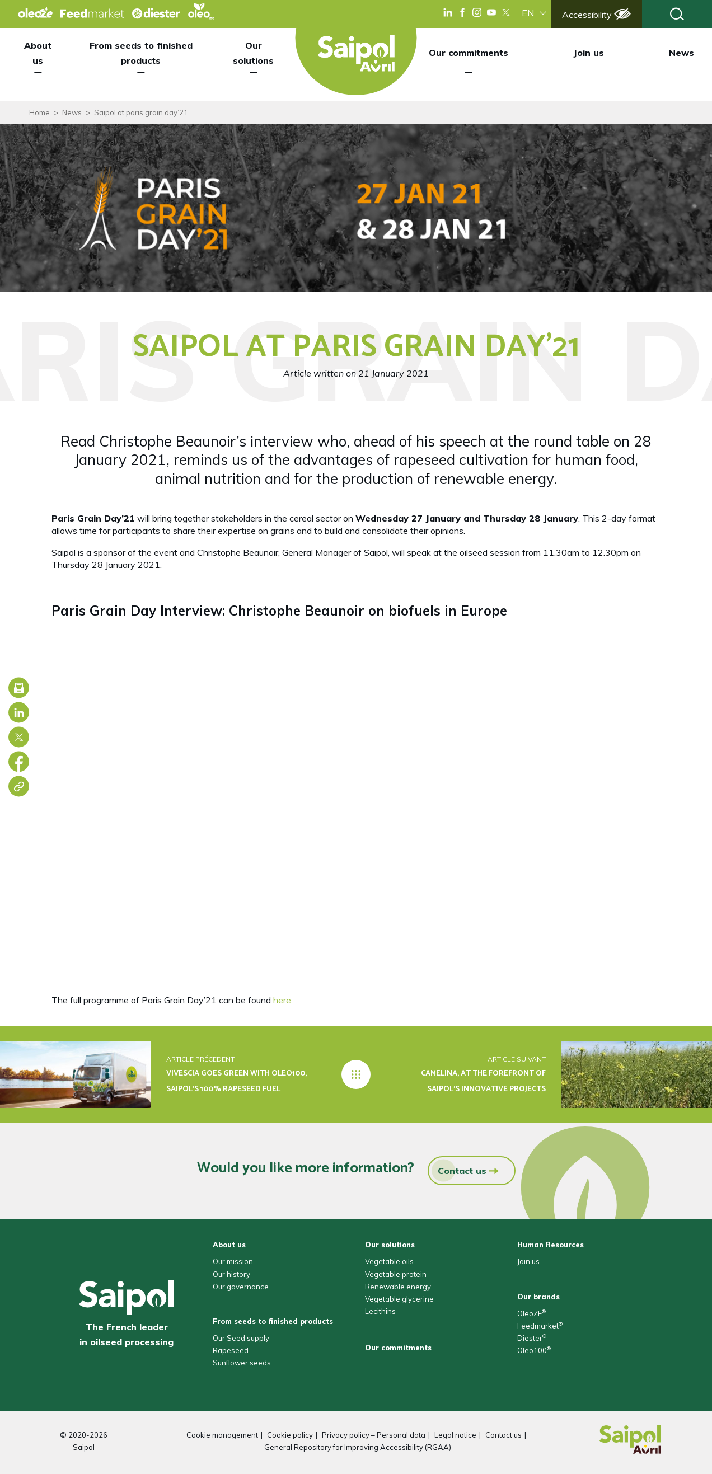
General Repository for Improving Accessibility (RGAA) (357, 1447)
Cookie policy (290, 1434)
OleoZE (531, 1313)
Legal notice (455, 1434)
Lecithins (380, 1311)
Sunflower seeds (242, 1362)
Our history (231, 1274)
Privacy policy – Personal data (373, 1434)
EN (528, 12)
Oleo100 (534, 1350)
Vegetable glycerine (399, 1298)
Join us (588, 52)
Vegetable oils (389, 1261)
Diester (531, 1338)
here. (283, 1000)
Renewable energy (398, 1286)
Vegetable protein (396, 1274)
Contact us (459, 1171)
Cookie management (222, 1434)
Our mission (233, 1261)
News (681, 52)
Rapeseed (231, 1350)
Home (39, 112)
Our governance (241, 1286)
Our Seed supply (241, 1338)
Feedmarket (540, 1325)
